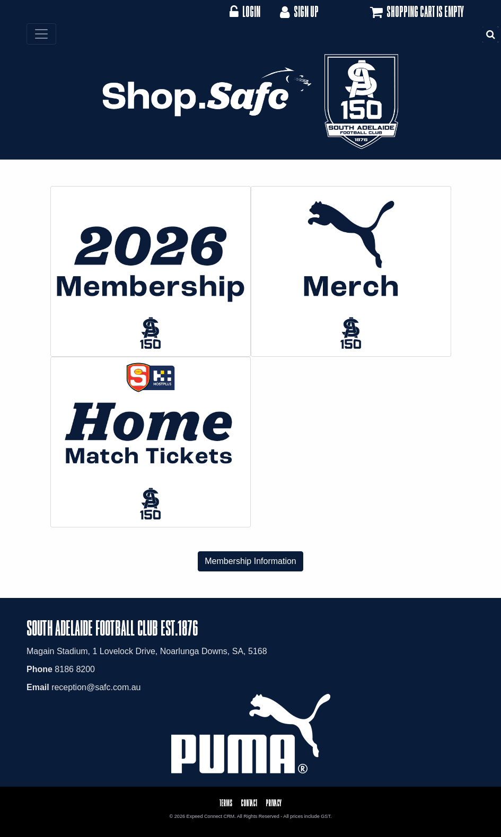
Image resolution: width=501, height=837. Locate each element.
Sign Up (298, 11)
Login (244, 11)
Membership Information (250, 561)
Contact (249, 803)
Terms (225, 803)
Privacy (274, 803)
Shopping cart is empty (416, 12)
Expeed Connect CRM (211, 816)
